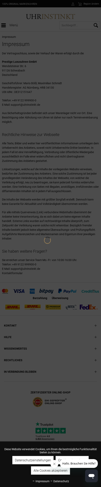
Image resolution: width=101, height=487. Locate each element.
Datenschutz (59, 481)
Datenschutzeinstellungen (33, 460)
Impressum (40, 481)
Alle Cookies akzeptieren (50, 470)
